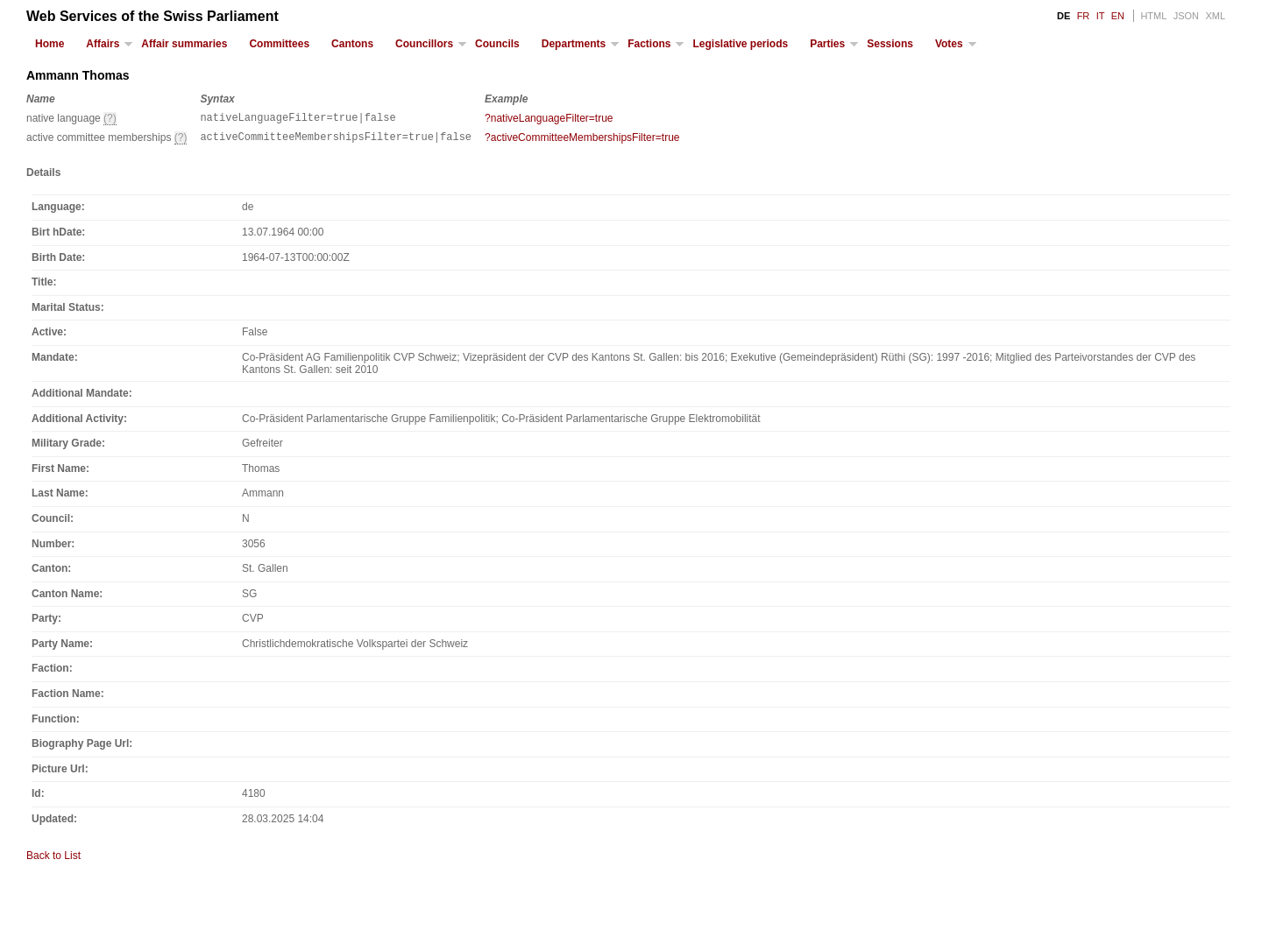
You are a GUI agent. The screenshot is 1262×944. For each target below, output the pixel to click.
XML (1215, 16)
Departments (574, 44)
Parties (827, 44)
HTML (1153, 16)
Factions (648, 44)
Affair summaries (184, 44)
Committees (279, 44)
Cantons (352, 44)
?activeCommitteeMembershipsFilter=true (582, 140)
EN (1117, 16)
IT (1100, 16)
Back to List (53, 861)
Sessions (890, 44)
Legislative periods (740, 44)
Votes (949, 44)
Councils (497, 44)
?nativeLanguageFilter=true (549, 118)
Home (49, 44)
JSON (1186, 16)
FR (1083, 16)
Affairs (102, 44)
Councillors (424, 44)
